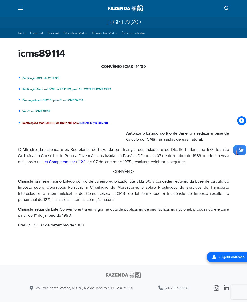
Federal (53, 33)
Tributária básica (75, 33)
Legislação (123, 22)
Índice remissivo (133, 33)
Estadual (36, 33)
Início (22, 33)
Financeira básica (104, 33)
